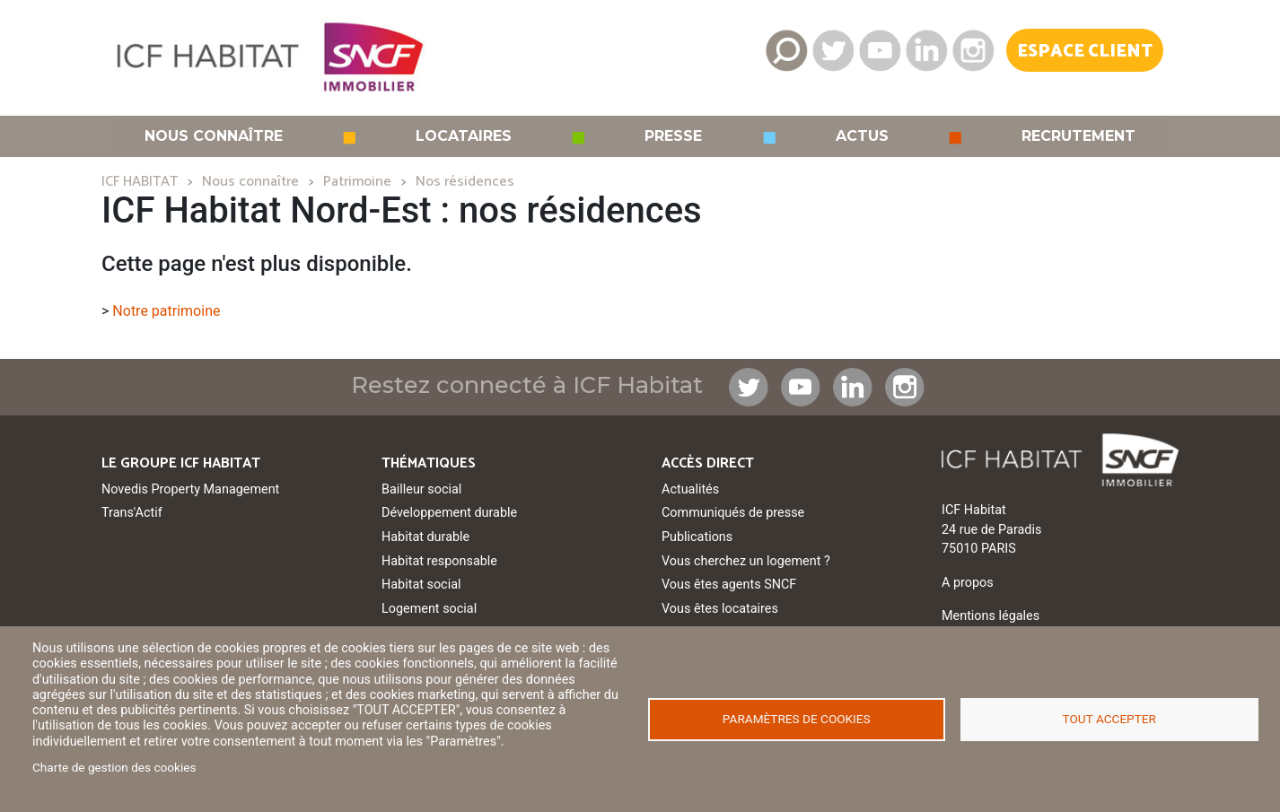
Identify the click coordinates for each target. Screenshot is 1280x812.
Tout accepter (1109, 719)
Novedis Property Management (190, 489)
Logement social (429, 608)
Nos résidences (465, 182)
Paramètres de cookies (797, 719)
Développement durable (449, 512)
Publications (697, 537)
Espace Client (1085, 51)
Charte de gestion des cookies (114, 767)
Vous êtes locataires (720, 608)
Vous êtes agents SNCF (729, 584)
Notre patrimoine (166, 310)
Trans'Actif (131, 512)
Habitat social (420, 584)
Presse (673, 136)
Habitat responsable (439, 561)
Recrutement (1078, 136)
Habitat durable (425, 537)
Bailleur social (421, 489)
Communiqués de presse (733, 512)
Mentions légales (990, 616)
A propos (968, 582)
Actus (862, 136)
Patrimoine (357, 182)
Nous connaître (214, 136)
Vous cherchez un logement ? (746, 561)
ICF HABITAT (139, 182)
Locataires (464, 136)
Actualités (690, 489)
